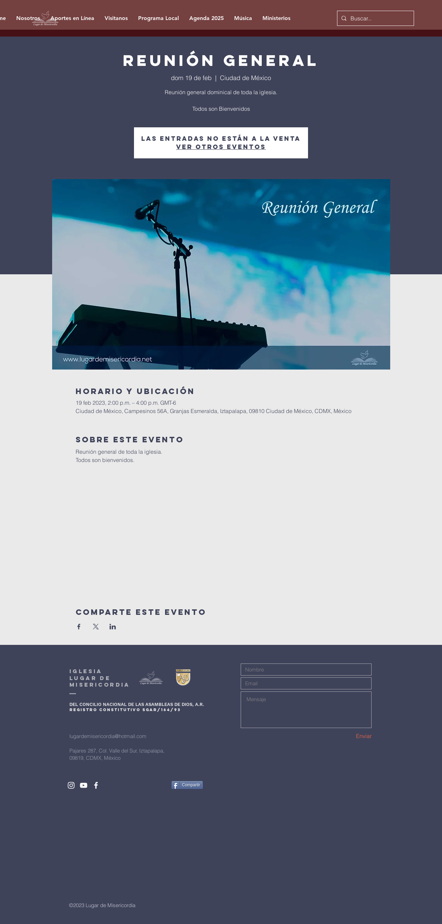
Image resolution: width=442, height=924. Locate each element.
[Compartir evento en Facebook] (79, 626)
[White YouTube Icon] (83, 785)
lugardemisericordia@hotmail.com (107, 736)
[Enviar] (347, 736)
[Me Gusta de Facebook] (153, 785)
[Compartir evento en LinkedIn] (112, 626)
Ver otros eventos (221, 147)
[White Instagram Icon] (71, 785)
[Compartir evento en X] (96, 626)
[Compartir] (187, 785)
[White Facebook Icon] (96, 785)
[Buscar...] (374, 18)
